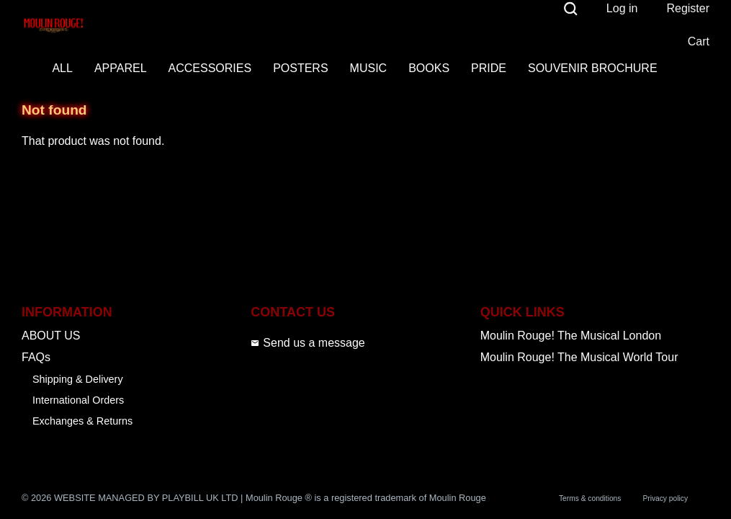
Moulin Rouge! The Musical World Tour (579, 357)
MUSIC (368, 68)
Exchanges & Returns (82, 421)
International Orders (78, 400)
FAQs (36, 357)
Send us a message (307, 343)
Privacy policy (665, 498)
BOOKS (428, 68)
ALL (62, 68)
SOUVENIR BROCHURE (593, 68)
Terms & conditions (590, 498)
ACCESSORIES (210, 68)
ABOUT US (51, 335)
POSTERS (300, 68)
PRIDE (488, 68)
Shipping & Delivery (77, 379)
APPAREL (120, 68)
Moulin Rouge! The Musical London (570, 335)
